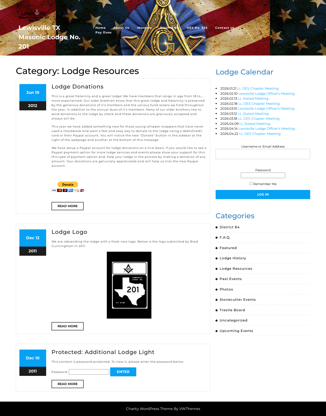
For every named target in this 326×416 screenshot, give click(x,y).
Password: (80, 372)
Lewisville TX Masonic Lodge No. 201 (49, 37)
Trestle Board (232, 310)
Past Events (231, 279)
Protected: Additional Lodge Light (103, 352)
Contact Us (225, 27)
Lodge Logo (69, 232)
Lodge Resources (236, 268)
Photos (226, 289)
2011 (33, 251)
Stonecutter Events (238, 299)
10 (37, 92)
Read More (71, 207)
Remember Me (263, 184)
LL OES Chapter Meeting (258, 88)
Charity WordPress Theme (149, 409)
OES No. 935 (197, 27)
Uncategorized (234, 320)
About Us (121, 27)
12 (37, 237)
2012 (32, 105)
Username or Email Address (263, 146)
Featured (228, 248)
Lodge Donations (78, 86)
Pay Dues (103, 32)
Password (262, 170)
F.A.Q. (225, 237)
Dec (30, 237)
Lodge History (233, 258)
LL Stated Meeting (253, 98)
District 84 (169, 27)
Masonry (144, 27)
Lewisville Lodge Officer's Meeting (266, 93)
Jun (30, 92)
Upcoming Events (236, 331)
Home (100, 27)
